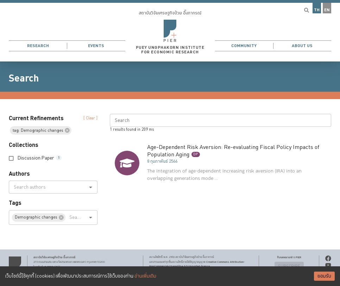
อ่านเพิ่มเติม (145, 276)
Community (244, 46)
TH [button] (317, 10)
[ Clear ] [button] (90, 118)
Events (96, 46)
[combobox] (47, 187)
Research (38, 46)
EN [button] (327, 10)
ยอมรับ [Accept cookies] (324, 276)
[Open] (90, 187)
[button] (170, 30)
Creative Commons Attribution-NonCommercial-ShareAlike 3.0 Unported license (197, 263)
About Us (302, 46)
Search (24, 78)
